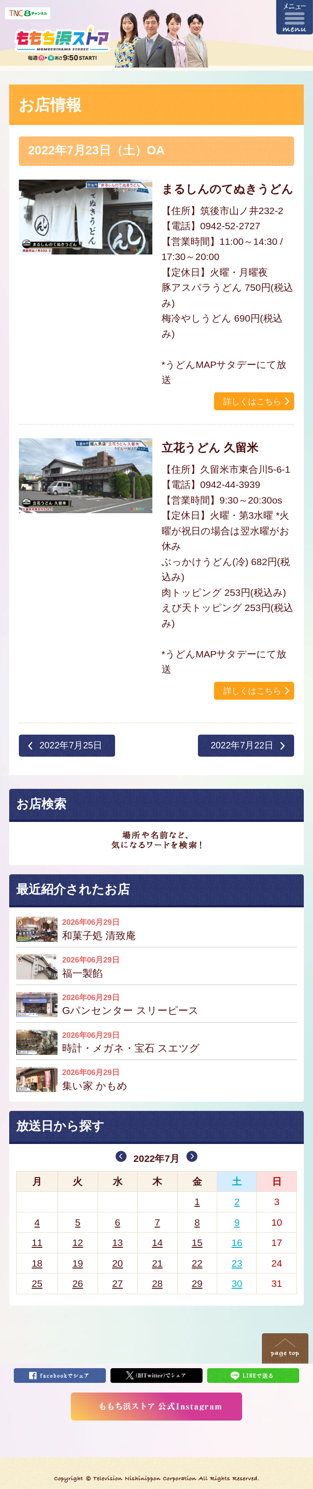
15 (197, 1242)
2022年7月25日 (71, 745)
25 (37, 1283)
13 (117, 1242)
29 (197, 1283)
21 (157, 1263)
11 (37, 1242)
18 (37, 1263)
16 (237, 1242)
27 (117, 1283)
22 (197, 1263)
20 (117, 1263)
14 (157, 1242)
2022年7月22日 (242, 745)
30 (237, 1283)
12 (77, 1242)
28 (157, 1283)
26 (77, 1283)
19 (77, 1263)
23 (237, 1263)
